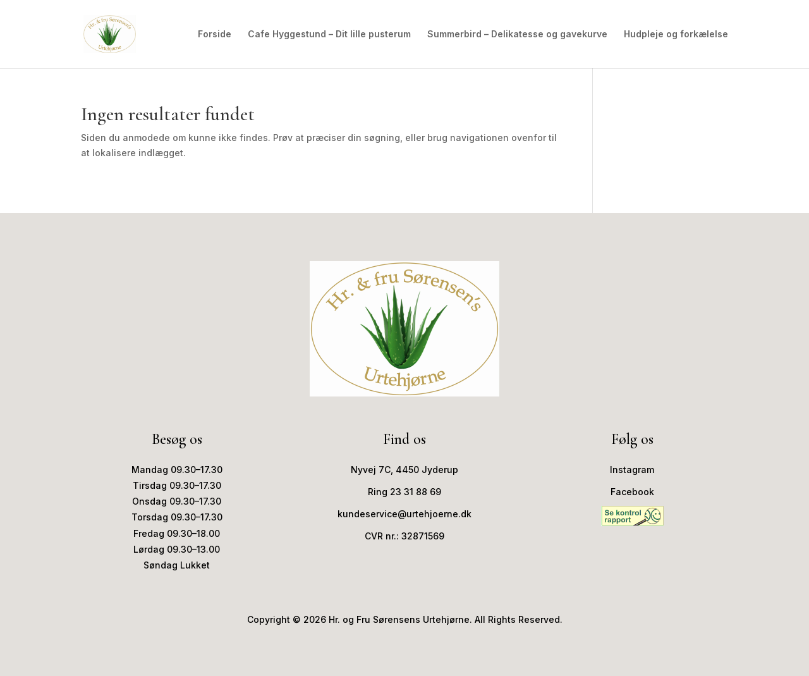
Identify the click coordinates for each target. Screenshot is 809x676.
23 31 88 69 (415, 491)
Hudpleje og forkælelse (676, 34)
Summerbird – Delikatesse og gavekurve (517, 34)
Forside (214, 34)
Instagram (632, 469)
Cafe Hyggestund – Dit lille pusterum (329, 34)
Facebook (632, 491)
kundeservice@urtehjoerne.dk (404, 513)
